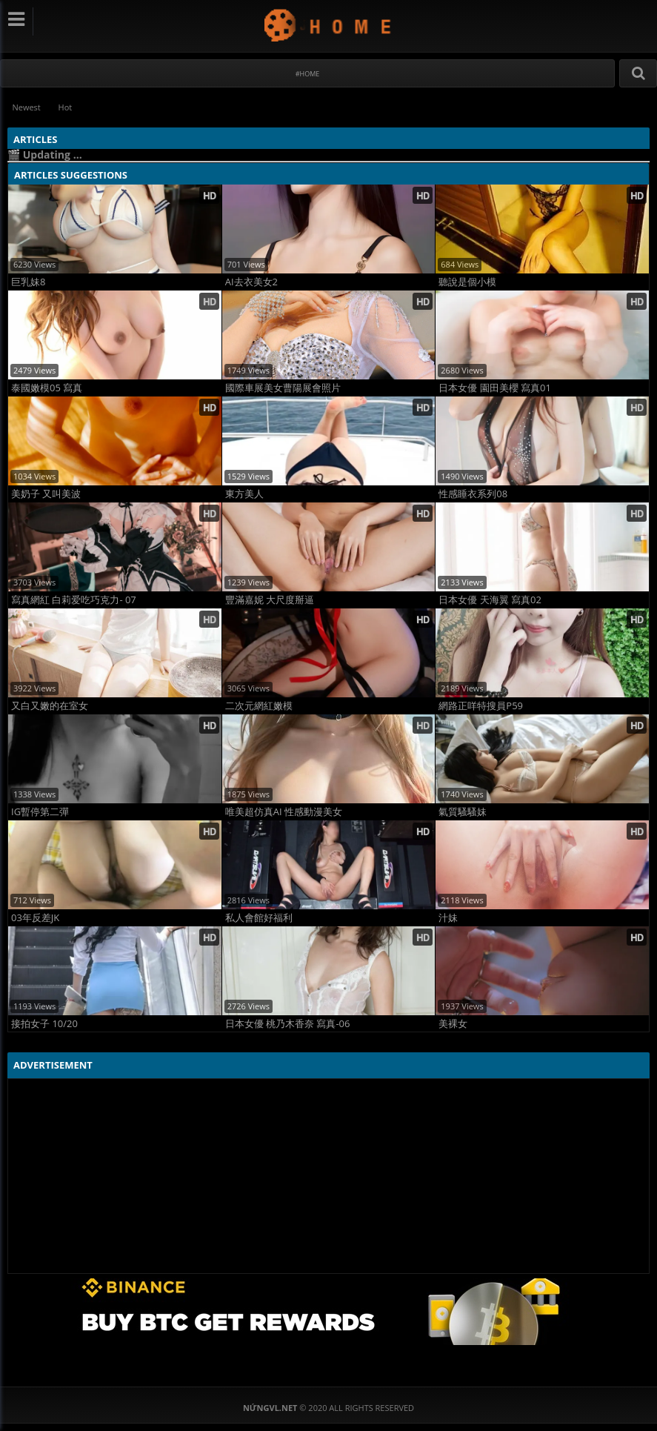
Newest (27, 107)
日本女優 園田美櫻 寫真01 (494, 388)
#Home (308, 74)
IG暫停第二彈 (40, 812)
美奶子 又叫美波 (46, 494)
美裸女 (452, 1023)
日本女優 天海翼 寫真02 (489, 600)
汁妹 (448, 918)
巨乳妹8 (28, 282)
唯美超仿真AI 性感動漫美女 (283, 812)
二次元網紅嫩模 (259, 706)
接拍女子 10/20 (44, 1023)
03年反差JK (35, 918)
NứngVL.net (328, 24)
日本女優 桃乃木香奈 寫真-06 (287, 1023)
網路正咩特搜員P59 (480, 706)
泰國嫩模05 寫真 (46, 388)
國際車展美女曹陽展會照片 (283, 388)
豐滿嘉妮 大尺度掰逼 (269, 600)
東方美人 (244, 494)
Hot (66, 107)
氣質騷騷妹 (462, 812)
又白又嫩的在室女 (49, 706)
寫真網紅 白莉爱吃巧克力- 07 (73, 600)
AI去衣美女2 (251, 282)
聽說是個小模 (467, 282)
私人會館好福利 (259, 918)
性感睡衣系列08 (472, 494)
